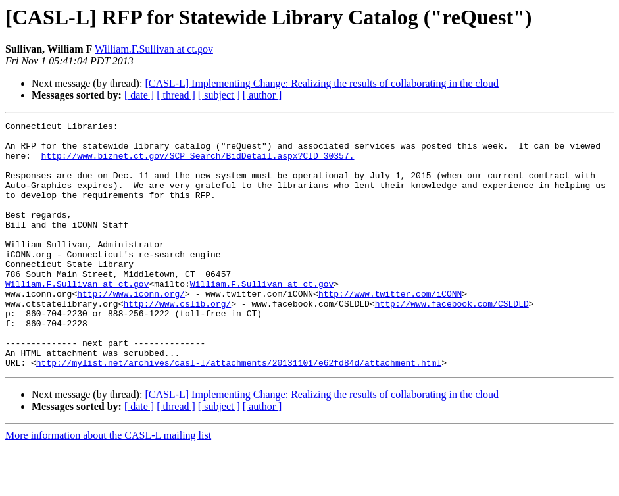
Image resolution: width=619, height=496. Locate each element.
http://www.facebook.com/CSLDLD (452, 341)
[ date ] (139, 95)
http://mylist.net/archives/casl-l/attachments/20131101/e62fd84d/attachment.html (238, 412)
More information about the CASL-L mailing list (108, 484)
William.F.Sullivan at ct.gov (154, 49)
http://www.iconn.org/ (131, 329)
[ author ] (262, 95)
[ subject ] (219, 95)
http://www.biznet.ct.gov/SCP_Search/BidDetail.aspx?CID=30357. (198, 163)
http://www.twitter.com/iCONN (390, 329)
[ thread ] (176, 95)
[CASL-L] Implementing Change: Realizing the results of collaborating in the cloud (322, 83)
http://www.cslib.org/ (177, 341)
